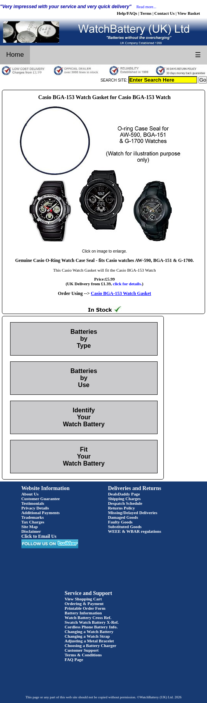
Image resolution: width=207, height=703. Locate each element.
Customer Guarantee (40, 498)
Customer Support (82, 650)
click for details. (127, 283)
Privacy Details (35, 508)
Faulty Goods (120, 522)
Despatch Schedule (125, 503)
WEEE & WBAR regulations (134, 531)
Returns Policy (121, 508)
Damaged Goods (123, 517)
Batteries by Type (83, 338)
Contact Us (164, 13)
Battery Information (83, 613)
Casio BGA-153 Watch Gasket (121, 293)
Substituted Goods (125, 526)
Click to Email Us (38, 536)
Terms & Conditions (83, 654)
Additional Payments (40, 512)
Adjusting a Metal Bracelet (89, 640)
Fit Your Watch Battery (84, 456)
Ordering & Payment (84, 603)
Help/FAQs (127, 13)
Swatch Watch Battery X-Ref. (92, 622)
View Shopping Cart (83, 599)
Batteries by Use (83, 378)
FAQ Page (74, 659)
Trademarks (32, 517)
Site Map (29, 526)
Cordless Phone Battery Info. (91, 627)
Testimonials (32, 503)
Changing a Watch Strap (87, 636)
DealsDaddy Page (124, 494)
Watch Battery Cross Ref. (88, 617)
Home (15, 54)
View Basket (188, 13)
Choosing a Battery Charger (90, 645)
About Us (30, 494)
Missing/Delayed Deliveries (132, 512)
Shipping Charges (124, 498)
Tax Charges (32, 522)
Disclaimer (31, 531)
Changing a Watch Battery (89, 631)
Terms (146, 13)
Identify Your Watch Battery (84, 417)
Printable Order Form (85, 608)
